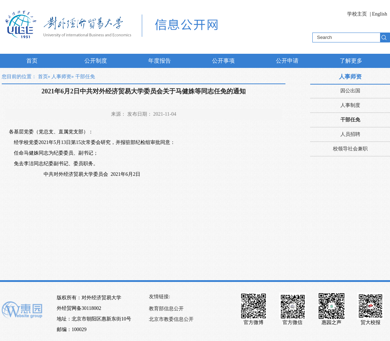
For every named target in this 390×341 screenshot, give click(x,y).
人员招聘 (350, 134)
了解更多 (351, 61)
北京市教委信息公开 (171, 319)
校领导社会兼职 (350, 148)
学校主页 (357, 14)
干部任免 (350, 119)
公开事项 (223, 61)
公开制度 (95, 61)
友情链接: (159, 296)
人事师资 (61, 76)
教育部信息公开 (166, 308)
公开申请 (287, 61)
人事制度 (350, 105)
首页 (32, 61)
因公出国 (350, 90)
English (379, 14)
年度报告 (159, 61)
